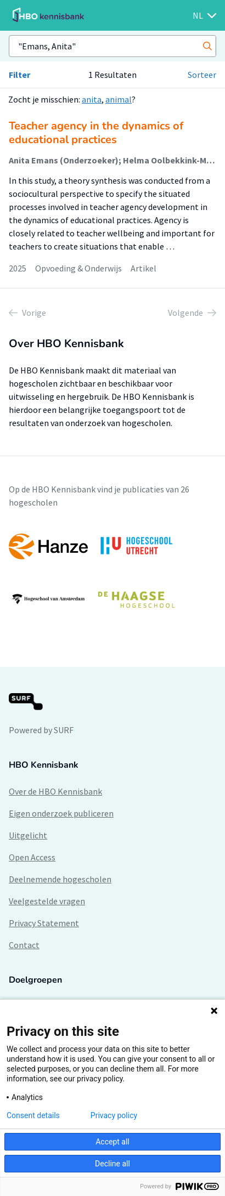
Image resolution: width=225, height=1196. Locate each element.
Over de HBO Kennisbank (55, 791)
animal (118, 99)
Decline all (112, 1163)
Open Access (32, 857)
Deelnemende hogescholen (60, 879)
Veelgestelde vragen (47, 900)
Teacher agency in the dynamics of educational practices (96, 132)
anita (92, 99)
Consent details (33, 1115)
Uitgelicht (28, 835)
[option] (112, 572)
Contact (24, 944)
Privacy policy (114, 1115)
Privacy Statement (44, 922)
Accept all (112, 1141)
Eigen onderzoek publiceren (61, 813)
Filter (19, 75)
